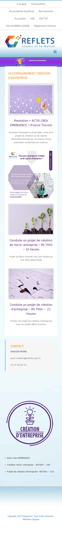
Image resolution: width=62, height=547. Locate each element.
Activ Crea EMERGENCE (18, 458)
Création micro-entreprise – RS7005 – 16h (28, 465)
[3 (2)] (31, 206)
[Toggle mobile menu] (55, 52)
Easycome (27, 516)
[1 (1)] (31, 86)
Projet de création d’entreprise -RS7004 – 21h (30, 471)
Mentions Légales (31, 519)
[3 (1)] (31, 270)
